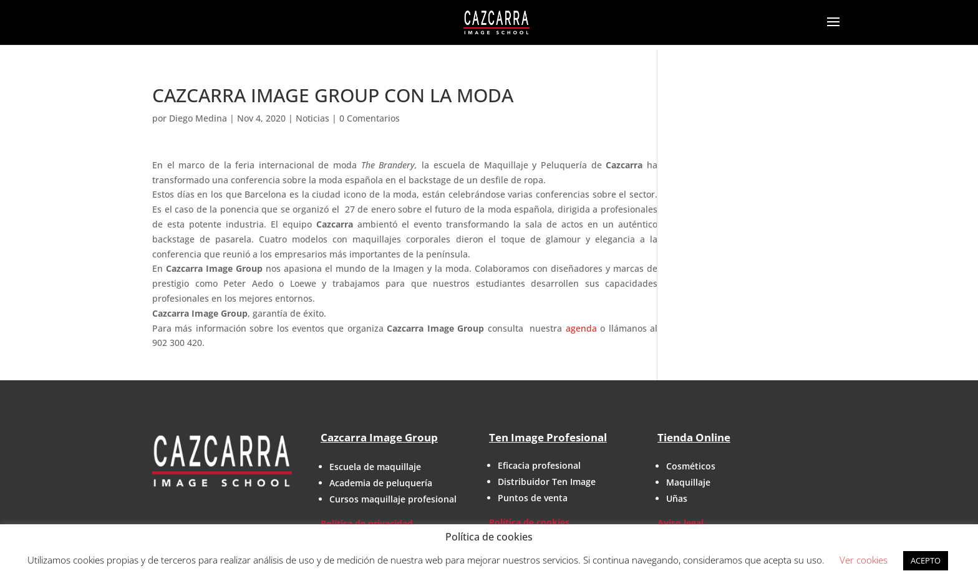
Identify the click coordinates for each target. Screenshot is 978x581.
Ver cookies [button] (864, 560)
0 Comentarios (369, 118)
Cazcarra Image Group (379, 437)
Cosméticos (690, 466)
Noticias (312, 118)
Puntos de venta (533, 498)
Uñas (676, 498)
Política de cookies (529, 522)
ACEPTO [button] (926, 560)
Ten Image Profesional (548, 437)
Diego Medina (198, 118)
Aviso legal (680, 523)
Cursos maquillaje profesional (393, 499)
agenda (581, 328)
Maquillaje (688, 482)
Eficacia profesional (539, 465)
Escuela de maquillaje (375, 467)
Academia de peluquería (380, 483)
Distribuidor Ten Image (547, 481)
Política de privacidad (367, 523)
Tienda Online (693, 437)
